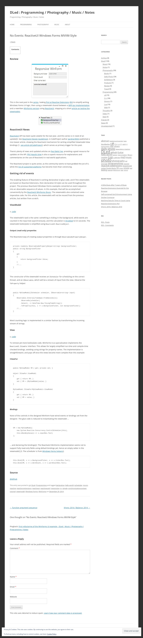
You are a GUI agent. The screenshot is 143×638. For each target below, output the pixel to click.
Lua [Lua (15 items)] (110, 157)
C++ (105, 98)
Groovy (107, 101)
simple (64, 487)
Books (106, 73)
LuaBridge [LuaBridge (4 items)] (116, 158)
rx (61, 487)
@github (13, 478)
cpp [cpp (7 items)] (111, 146)
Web (106, 107)
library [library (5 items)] (130, 155)
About (67, 24)
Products (107, 83)
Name (13, 576)
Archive (104, 58)
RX (71, 102)
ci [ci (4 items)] (126, 144)
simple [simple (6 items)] (126, 168)
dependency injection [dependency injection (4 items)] (123, 149)
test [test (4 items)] (131, 168)
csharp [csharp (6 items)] (117, 146)
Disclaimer (14, 627)
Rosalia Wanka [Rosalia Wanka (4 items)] (111, 168)
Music (56, 24)
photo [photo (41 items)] (106, 160)
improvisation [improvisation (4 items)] (122, 155)
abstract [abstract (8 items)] (105, 140)
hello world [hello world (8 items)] (106, 154)
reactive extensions (24, 487)
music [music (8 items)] (129, 157)
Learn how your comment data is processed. (63, 612)
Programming (26, 24)
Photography (43, 24)
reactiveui (36, 487)
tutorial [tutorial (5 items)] (110, 170)
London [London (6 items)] (104, 157)
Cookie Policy (51, 634)
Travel (106, 89)
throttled (69, 221)
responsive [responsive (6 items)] (127, 166)
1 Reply (12, 42)
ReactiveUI (49, 108)
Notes (105, 67)
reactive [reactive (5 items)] (126, 164)
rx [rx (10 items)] (118, 167)
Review (107, 86)
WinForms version (31, 108)
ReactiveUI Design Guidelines (35, 139)
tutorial (13, 490)
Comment (15, 547)
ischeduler (78, 484)
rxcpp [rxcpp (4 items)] (121, 168)
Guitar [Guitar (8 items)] (120, 152)
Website (13, 596)
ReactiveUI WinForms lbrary (39, 192)
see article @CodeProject (31, 145)
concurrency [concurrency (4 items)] (105, 146)
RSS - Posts (105, 222)
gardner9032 (73, 139)
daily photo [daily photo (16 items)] (108, 149)
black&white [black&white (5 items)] (105, 144)
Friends (104, 120)
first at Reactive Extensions (57, 102)
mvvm (85, 484)
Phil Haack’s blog (34, 154)
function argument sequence (23, 507)
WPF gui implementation (79, 105)
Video (105, 113)
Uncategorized (106, 126)
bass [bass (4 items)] (125, 141)
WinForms (42, 490)
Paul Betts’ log (57, 151)
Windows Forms (31, 490)
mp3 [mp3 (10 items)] (123, 157)
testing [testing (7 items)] (104, 170)
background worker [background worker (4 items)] (116, 141)
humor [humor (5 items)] (114, 155)
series (35, 102)
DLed (33, 484)
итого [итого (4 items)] (126, 170)
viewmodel (20, 490)
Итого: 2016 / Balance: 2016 (111, 207)
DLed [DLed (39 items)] (105, 151)
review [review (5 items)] (103, 168)
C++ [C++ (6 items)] (116, 144)
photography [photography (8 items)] (118, 160)
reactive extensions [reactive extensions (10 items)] (111, 165)
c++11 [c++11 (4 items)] (120, 144)
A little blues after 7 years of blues (114, 185)
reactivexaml (45, 487)
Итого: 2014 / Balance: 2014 (77, 507)
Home (12, 24)
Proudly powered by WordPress (31, 627)
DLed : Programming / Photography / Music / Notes (52, 12)
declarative (60, 484)
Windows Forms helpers (52, 450)
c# (30, 484)
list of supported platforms (29, 167)
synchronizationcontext (77, 487)
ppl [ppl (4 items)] (126, 161)
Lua (105, 104)
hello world (69, 484)
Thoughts (106, 110)
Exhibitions (108, 79)
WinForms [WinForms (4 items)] (116, 170)
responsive (55, 487)
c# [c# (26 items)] (112, 143)
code (14, 211)
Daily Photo (108, 76)
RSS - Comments (107, 225)
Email (13, 586)
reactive (13, 487)
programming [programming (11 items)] (115, 163)
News (103, 123)
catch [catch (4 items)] (124, 144)
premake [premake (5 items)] (104, 164)
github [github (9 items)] (114, 152)
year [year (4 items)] (122, 170)
